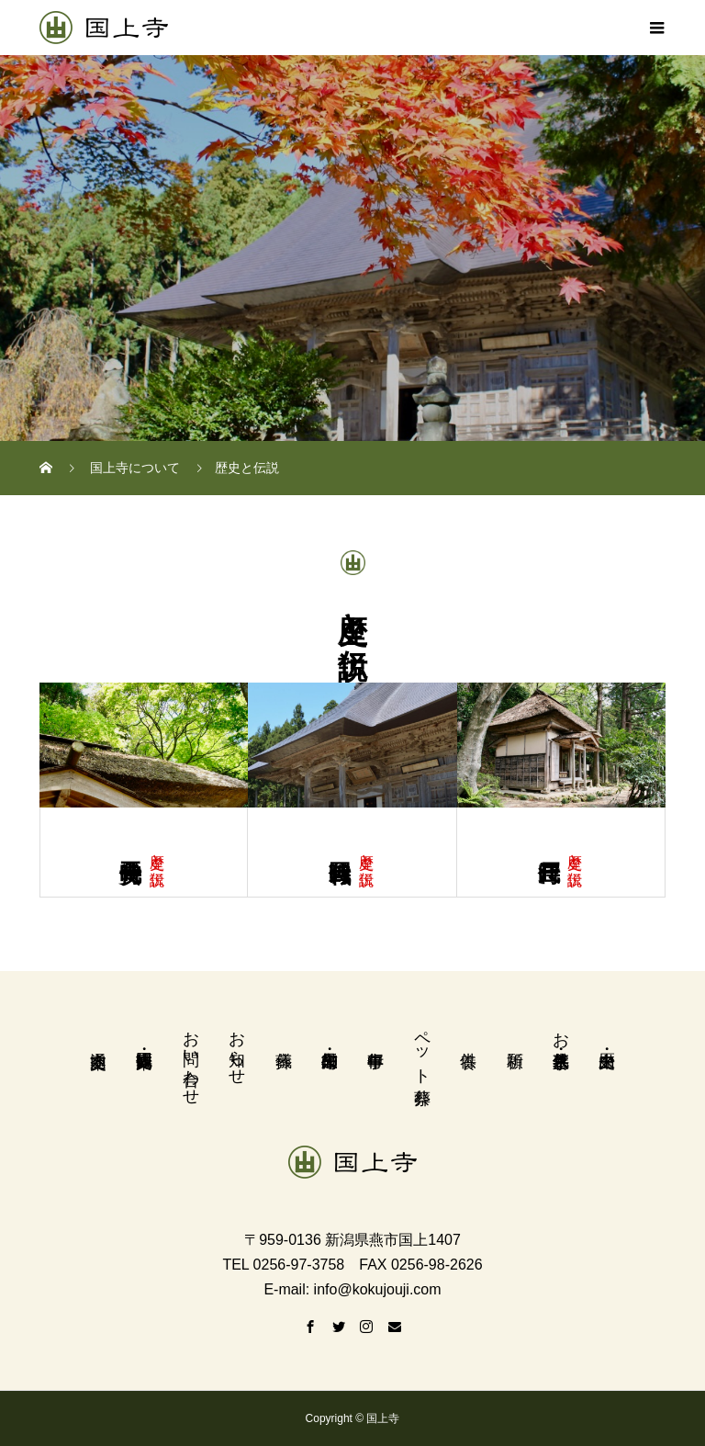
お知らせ (237, 1048)
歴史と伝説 (157, 852)
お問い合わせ (191, 1058)
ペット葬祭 (422, 1048)
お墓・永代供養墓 (561, 1030)
